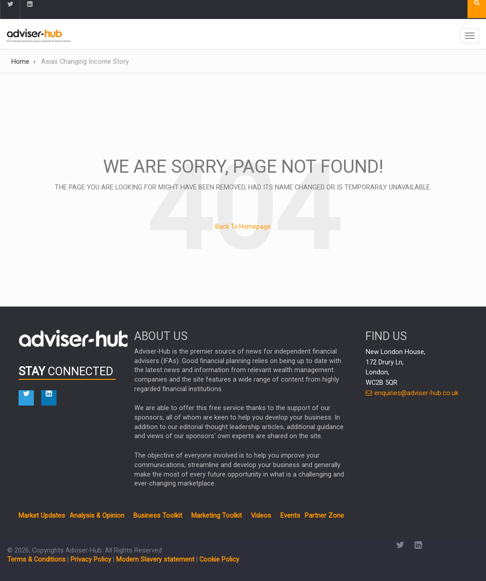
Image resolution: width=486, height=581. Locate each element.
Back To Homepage (243, 226)
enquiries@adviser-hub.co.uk (412, 393)
